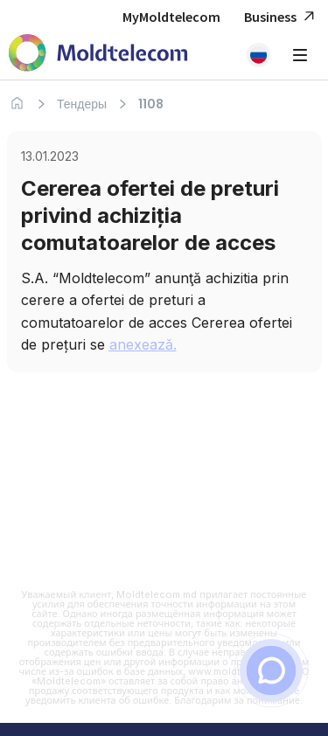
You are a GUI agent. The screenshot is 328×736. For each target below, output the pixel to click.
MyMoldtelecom (171, 17)
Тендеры (82, 104)
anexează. (143, 344)
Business (281, 17)
